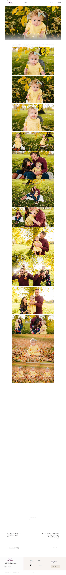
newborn (42, 44)
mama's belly (37, 44)
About (43, 2)
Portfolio (34, 2)
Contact (59, 2)
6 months (47, 44)
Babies (33, 36)
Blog (51, 2)
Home (25, 2)
